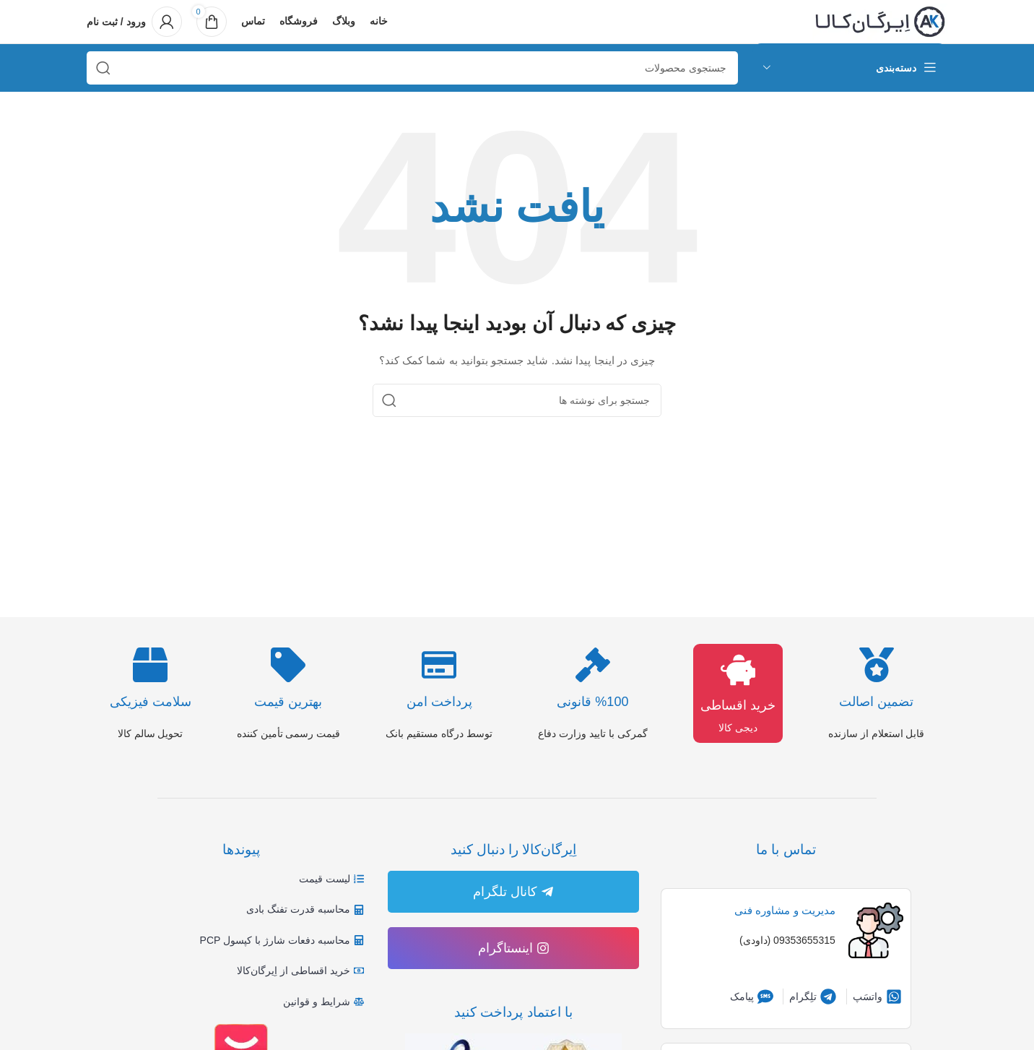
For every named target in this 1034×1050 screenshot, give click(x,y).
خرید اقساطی (738, 705)
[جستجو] (412, 68)
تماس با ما (786, 849)
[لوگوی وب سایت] (880, 21)
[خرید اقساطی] (738, 670)
